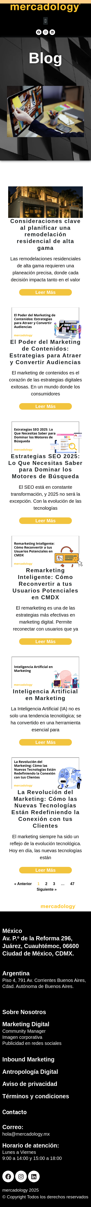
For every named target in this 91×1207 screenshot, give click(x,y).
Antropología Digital (30, 1071)
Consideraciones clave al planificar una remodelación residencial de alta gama (45, 234)
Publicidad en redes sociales (32, 1043)
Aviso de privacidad (29, 1084)
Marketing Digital (25, 1024)
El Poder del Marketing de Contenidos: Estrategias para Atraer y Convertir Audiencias (45, 352)
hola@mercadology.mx (26, 1134)
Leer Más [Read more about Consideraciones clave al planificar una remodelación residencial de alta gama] (45, 292)
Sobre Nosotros (24, 1012)
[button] (45, 21)
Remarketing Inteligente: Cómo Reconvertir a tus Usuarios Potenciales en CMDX (46, 583)
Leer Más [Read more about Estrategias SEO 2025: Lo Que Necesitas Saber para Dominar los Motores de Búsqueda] (45, 520)
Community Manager (24, 1031)
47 (72, 884)
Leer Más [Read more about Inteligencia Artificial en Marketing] (45, 742)
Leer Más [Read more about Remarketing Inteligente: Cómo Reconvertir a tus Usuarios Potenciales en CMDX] (45, 641)
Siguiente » (46, 889)
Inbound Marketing (28, 1059)
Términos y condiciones (35, 1096)
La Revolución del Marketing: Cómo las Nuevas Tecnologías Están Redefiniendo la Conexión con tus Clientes (45, 809)
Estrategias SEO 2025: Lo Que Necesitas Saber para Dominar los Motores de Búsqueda (45, 466)
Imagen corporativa (22, 1037)
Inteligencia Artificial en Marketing (45, 694)
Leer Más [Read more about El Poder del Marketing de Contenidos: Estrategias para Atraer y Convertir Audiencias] (45, 406)
